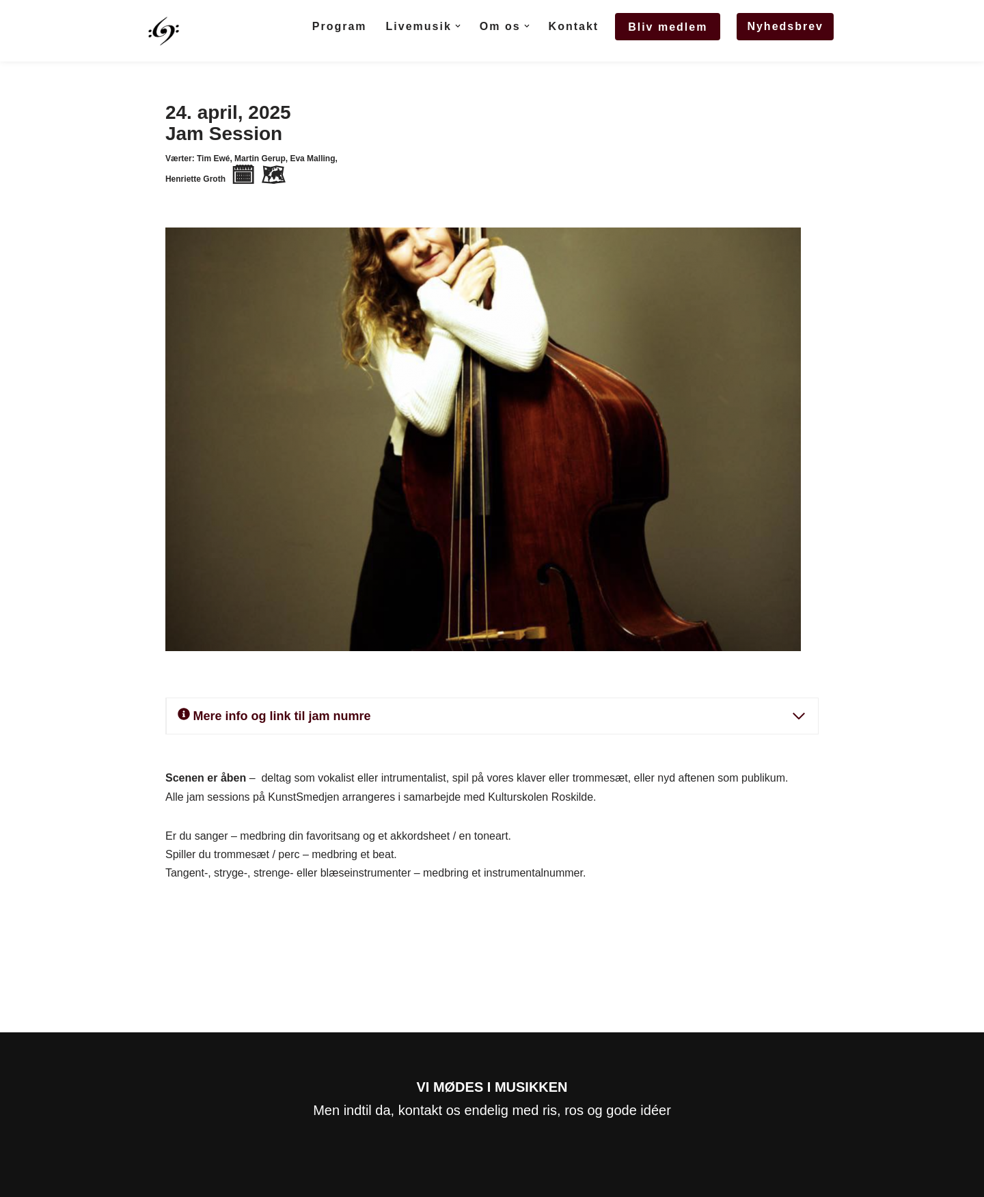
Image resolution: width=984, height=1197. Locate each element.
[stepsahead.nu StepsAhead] (164, 31)
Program (339, 26)
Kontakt (574, 26)
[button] (458, 26)
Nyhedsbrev (785, 26)
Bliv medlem (667, 27)
